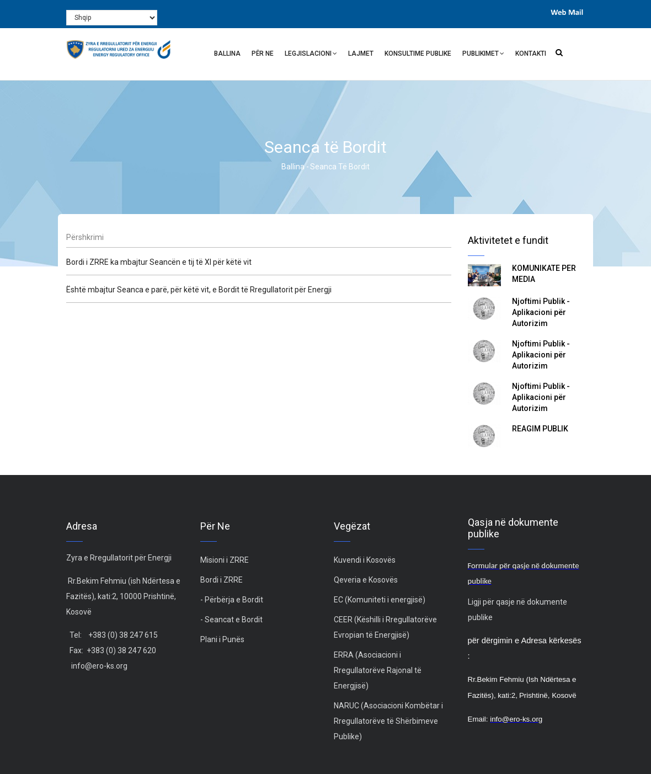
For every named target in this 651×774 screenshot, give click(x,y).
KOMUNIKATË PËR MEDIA (544, 274)
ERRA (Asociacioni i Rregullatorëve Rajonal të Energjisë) (377, 670)
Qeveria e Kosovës (366, 579)
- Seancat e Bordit (231, 619)
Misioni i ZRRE (224, 560)
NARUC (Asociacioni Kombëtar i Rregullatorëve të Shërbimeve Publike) (388, 721)
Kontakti (530, 53)
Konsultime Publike (418, 53)
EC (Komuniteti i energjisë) (379, 599)
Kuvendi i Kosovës (365, 560)
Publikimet (483, 55)
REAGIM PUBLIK (540, 428)
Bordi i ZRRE (221, 579)
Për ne (263, 53)
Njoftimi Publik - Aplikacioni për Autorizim (541, 312)
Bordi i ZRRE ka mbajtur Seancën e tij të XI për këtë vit (159, 262)
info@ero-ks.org (99, 665)
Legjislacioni (311, 55)
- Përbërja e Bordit (231, 599)
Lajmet (360, 53)
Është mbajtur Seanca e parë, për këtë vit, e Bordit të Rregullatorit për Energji (199, 289)
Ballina (227, 53)
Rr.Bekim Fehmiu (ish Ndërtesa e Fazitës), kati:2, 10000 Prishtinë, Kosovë (123, 596)
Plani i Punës (222, 639)
